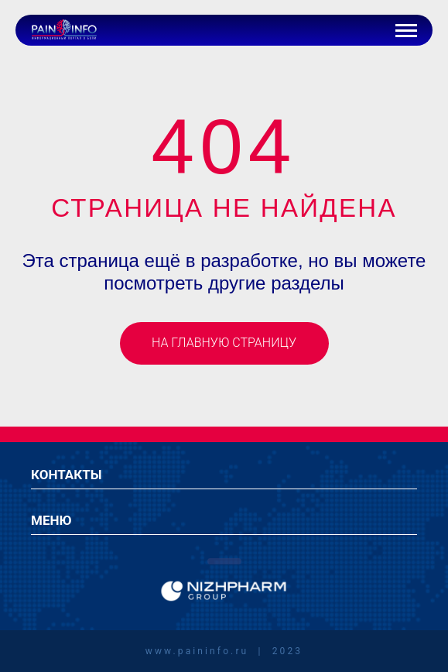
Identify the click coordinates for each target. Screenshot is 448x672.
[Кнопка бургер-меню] (406, 30)
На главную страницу (224, 342)
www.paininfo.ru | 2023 (224, 651)
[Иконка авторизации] (370, 30)
